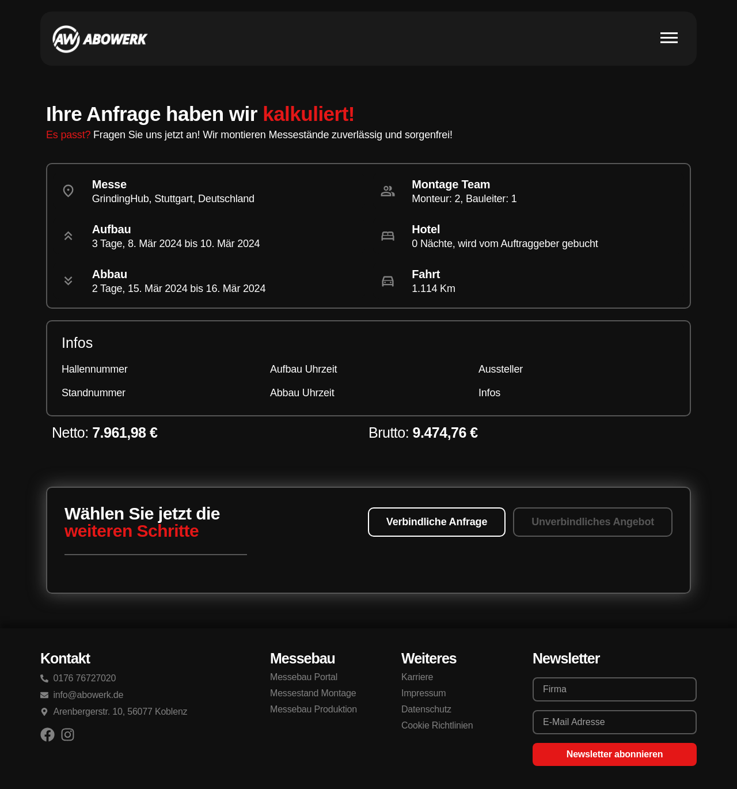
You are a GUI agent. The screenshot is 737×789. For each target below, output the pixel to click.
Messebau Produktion (313, 709)
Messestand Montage (313, 693)
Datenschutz (426, 709)
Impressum (423, 693)
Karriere (417, 677)
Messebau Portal (303, 677)
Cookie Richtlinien (437, 725)
